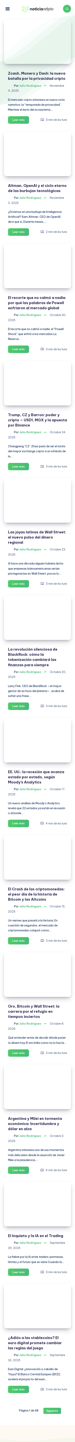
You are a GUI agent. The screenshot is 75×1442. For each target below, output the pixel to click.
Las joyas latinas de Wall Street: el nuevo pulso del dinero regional (37, 537)
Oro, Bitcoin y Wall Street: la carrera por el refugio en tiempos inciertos (33, 1011)
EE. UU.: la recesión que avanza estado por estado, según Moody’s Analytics (36, 777)
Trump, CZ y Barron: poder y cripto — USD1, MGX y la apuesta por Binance (37, 420)
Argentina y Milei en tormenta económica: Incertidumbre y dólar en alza (35, 1123)
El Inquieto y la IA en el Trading (35, 1236)
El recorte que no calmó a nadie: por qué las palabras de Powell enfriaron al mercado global (37, 302)
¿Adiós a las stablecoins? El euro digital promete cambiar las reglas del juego (35, 1342)
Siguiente (52, 1410)
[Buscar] (67, 9)
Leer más (20, 120)
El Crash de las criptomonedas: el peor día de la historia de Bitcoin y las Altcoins (36, 894)
